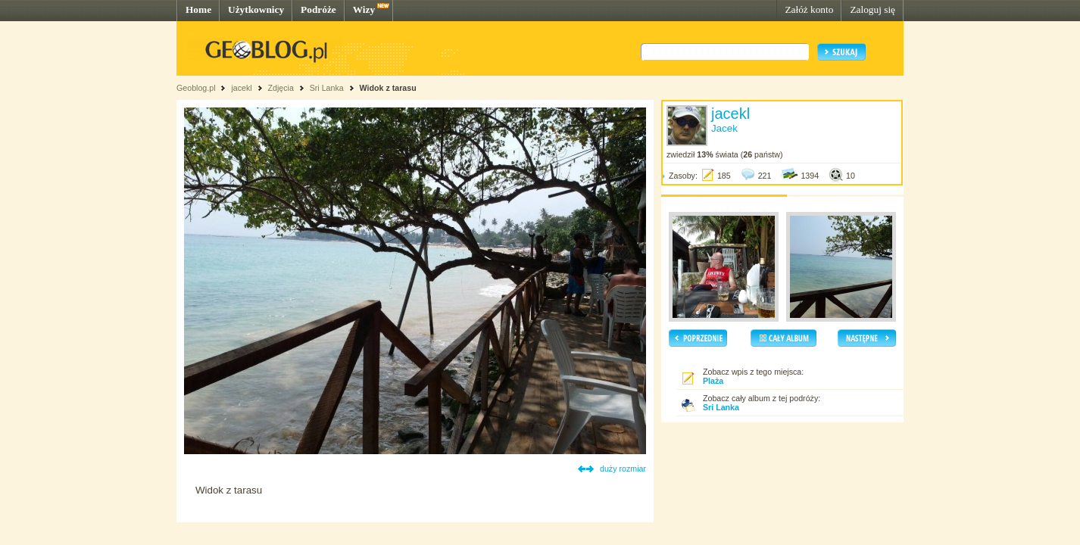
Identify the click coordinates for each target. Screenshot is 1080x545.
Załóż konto (809, 9)
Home (198, 9)
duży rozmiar (623, 468)
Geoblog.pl (196, 87)
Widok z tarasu (388, 87)
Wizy (364, 9)
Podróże (318, 9)
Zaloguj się (872, 9)
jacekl (241, 87)
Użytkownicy (256, 9)
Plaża (713, 380)
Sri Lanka (327, 87)
